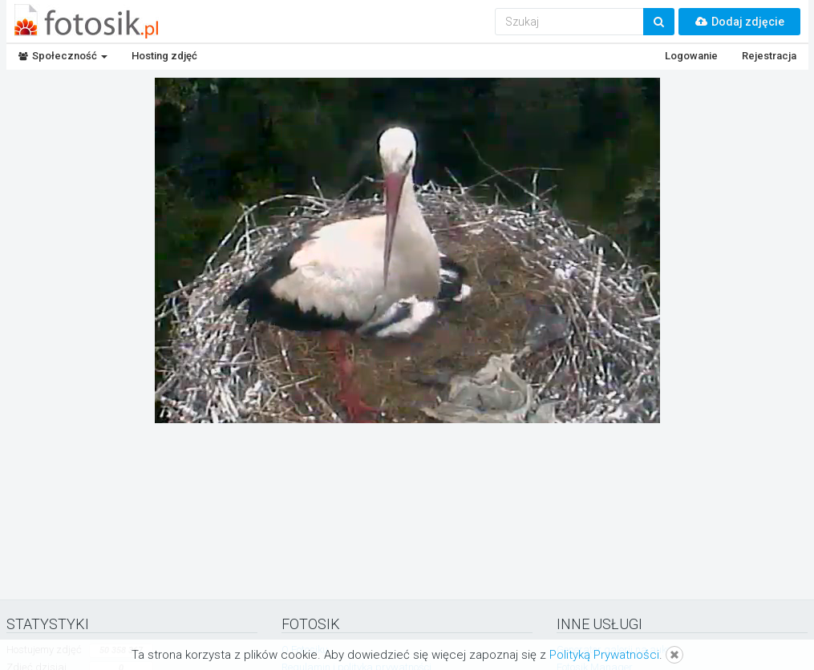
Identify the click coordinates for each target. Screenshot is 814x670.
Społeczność (62, 56)
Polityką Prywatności (604, 655)
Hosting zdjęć (164, 56)
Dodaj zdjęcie (739, 21)
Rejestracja (769, 56)
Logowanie (691, 56)
